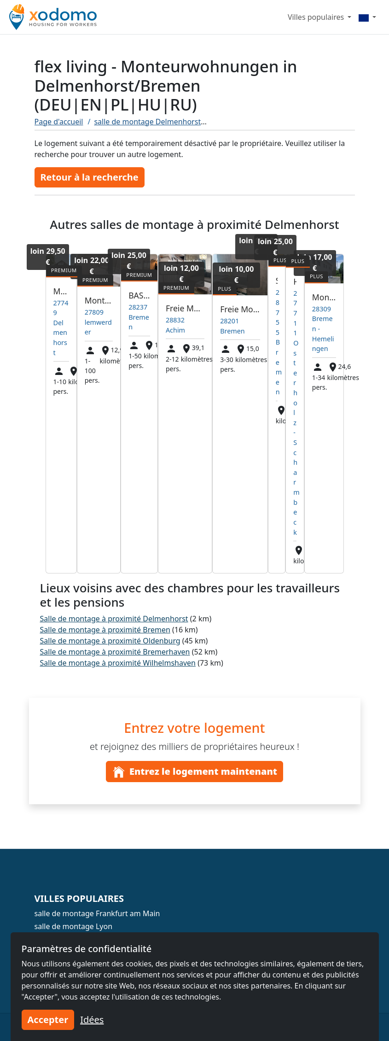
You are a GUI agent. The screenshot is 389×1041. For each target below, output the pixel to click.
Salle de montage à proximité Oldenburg (110, 641)
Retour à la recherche (90, 177)
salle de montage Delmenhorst (147, 122)
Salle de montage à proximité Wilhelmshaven (118, 663)
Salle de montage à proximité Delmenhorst (114, 619)
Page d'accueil (59, 122)
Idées (92, 1019)
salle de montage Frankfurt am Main (97, 913)
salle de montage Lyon (74, 926)
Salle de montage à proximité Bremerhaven (115, 652)
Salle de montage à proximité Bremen (105, 630)
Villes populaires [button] (317, 17)
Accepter (48, 1019)
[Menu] (367, 17)
